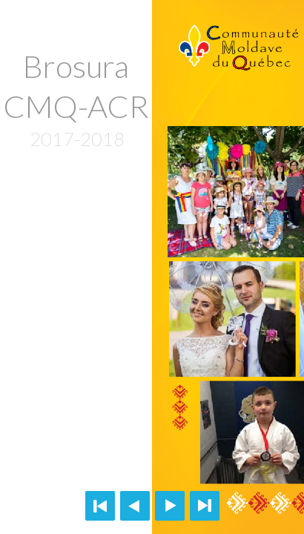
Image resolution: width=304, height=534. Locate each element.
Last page (204, 506)
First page (100, 506)
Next (170, 506)
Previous (135, 506)
